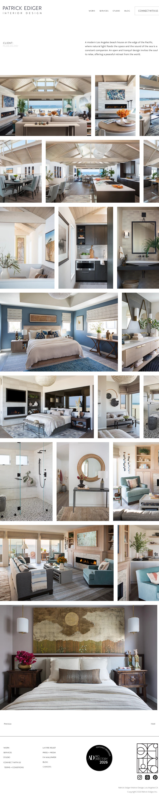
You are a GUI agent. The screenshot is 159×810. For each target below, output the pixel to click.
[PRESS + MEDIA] (54, 752)
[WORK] (15, 747)
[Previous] (21, 724)
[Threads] (147, 777)
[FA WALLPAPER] (54, 757)
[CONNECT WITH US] (15, 762)
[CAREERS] (47, 766)
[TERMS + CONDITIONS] (14, 767)
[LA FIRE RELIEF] (54, 747)
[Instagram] (140, 777)
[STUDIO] (15, 757)
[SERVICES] (15, 752)
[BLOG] (54, 762)
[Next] (139, 724)
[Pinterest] (155, 777)
